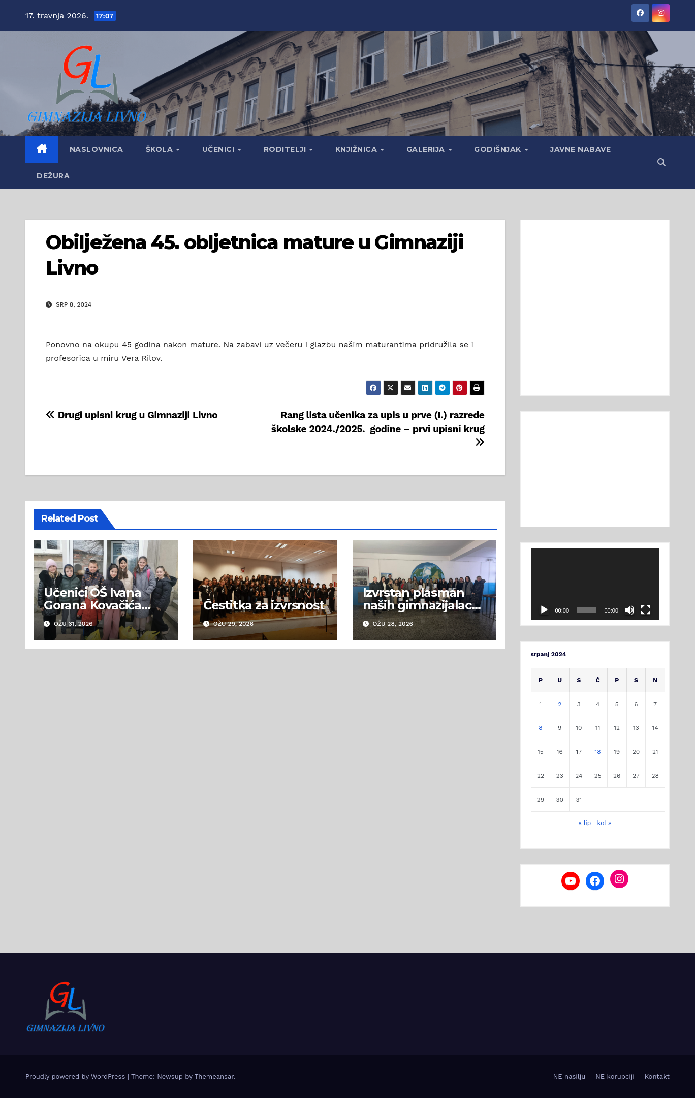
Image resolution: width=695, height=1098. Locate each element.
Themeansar (214, 1076)
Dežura (53, 175)
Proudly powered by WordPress (76, 1076)
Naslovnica (96, 149)
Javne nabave (580, 149)
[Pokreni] (544, 610)
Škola (160, 149)
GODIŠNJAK (498, 149)
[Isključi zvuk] (629, 610)
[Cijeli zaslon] (646, 610)
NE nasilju (569, 1076)
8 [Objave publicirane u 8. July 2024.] (540, 727)
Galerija (427, 149)
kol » (604, 823)
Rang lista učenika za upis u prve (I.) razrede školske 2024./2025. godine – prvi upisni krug (378, 428)
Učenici (219, 149)
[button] (661, 162)
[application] (595, 584)
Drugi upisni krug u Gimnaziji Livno (131, 415)
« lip (585, 823)
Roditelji (286, 149)
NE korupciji (614, 1076)
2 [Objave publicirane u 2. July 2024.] (559, 704)
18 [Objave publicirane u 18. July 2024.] (598, 751)
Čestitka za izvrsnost (263, 605)
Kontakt (657, 1076)
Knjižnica (357, 149)
